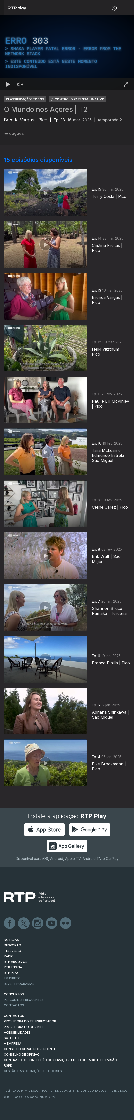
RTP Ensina (13, 967)
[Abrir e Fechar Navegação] (127, 8)
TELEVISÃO (12, 951)
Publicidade (118, 1090)
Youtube (52, 923)
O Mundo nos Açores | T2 (46, 109)
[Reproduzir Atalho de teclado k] (8, 84)
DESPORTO (12, 945)
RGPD (8, 1065)
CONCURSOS (14, 994)
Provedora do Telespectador (30, 1021)
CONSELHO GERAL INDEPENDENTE (30, 1049)
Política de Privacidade (21, 1090)
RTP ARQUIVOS (15, 962)
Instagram (38, 923)
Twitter (24, 923)
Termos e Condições (90, 1090)
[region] (67, 52)
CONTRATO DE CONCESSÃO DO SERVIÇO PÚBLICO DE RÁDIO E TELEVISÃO (60, 1060)
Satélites (12, 1038)
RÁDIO (9, 956)
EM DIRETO (12, 978)
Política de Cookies (57, 1090)
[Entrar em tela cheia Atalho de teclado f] (126, 84)
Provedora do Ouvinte (24, 1027)
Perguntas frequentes (24, 1000)
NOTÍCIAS (11, 940)
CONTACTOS (14, 1016)
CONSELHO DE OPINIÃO (22, 1054)
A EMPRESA (12, 1043)
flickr (66, 923)
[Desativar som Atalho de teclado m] (20, 84)
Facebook (10, 923)
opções (14, 133)
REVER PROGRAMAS (19, 984)
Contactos (14, 1005)
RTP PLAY (11, 973)
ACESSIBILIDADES (17, 1032)
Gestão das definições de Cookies (33, 1071)
